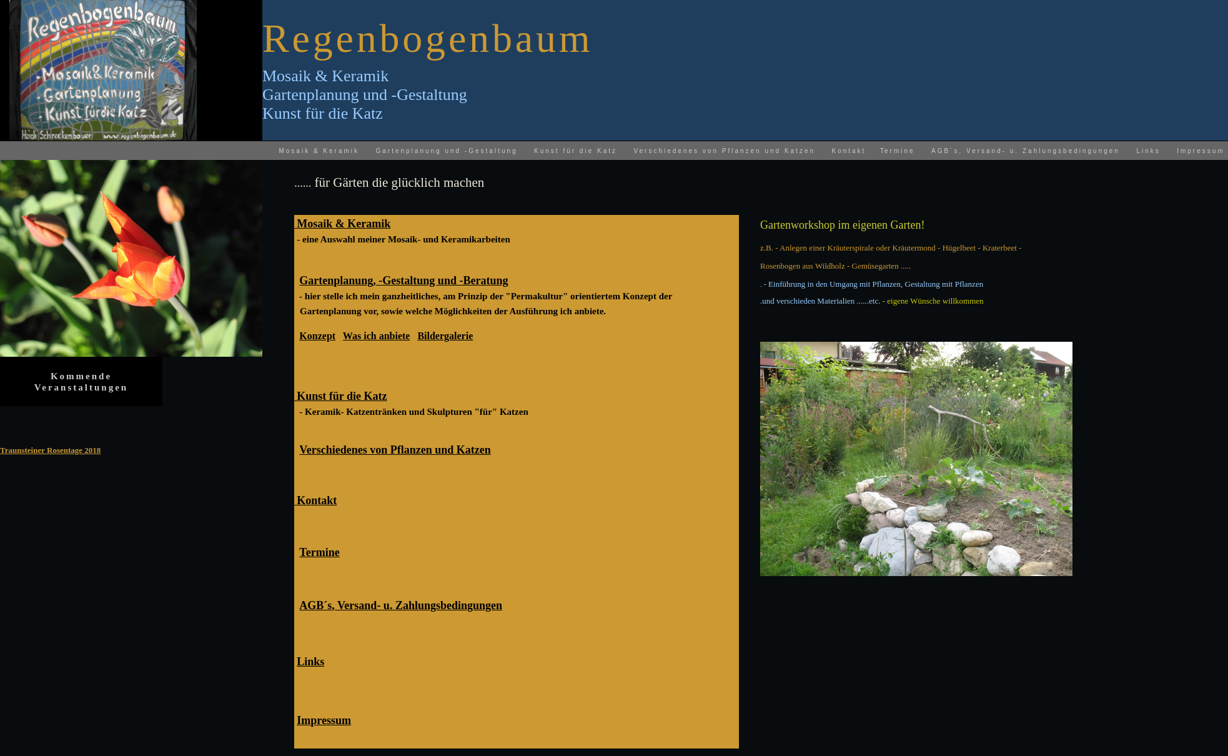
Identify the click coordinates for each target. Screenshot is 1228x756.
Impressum (1200, 150)
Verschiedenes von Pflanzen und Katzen (724, 150)
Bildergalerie (445, 336)
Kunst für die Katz (575, 150)
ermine (899, 150)
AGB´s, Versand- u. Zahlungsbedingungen (1025, 150)
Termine (319, 552)
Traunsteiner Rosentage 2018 (50, 450)
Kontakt (848, 150)
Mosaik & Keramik (319, 150)
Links (1148, 150)
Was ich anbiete (376, 336)
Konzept (317, 336)
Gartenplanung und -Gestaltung (446, 150)
